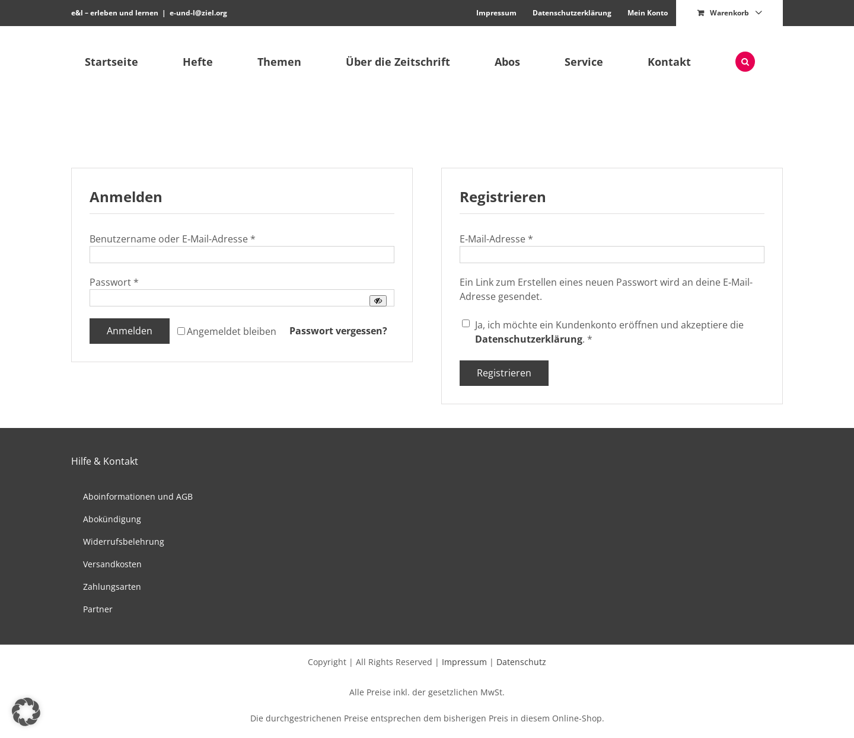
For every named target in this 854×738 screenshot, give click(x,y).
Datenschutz (521, 661)
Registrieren (504, 372)
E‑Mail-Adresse (496, 238)
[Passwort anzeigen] (378, 300)
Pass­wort (114, 282)
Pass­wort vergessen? (338, 330)
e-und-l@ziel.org (198, 13)
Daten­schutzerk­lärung (528, 339)
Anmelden (129, 330)
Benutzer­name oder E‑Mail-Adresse (173, 238)
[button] (745, 62)
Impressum (464, 661)
